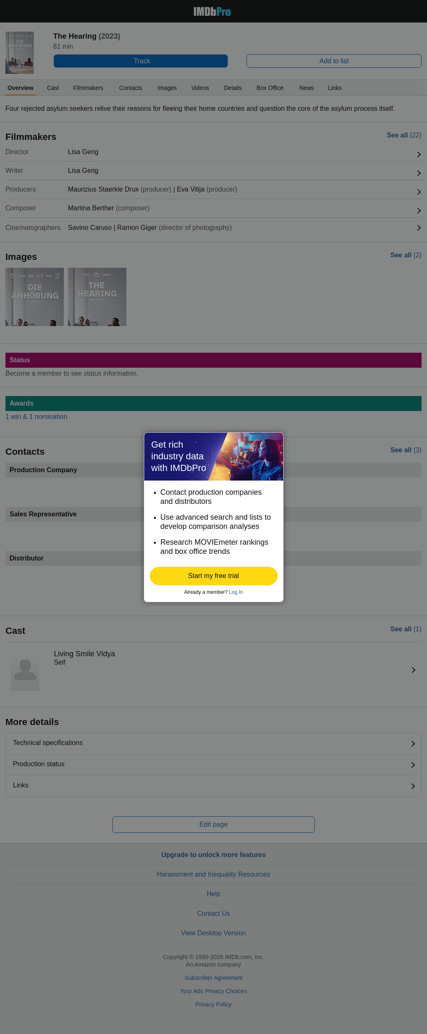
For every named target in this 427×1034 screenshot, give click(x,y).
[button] (213, 576)
